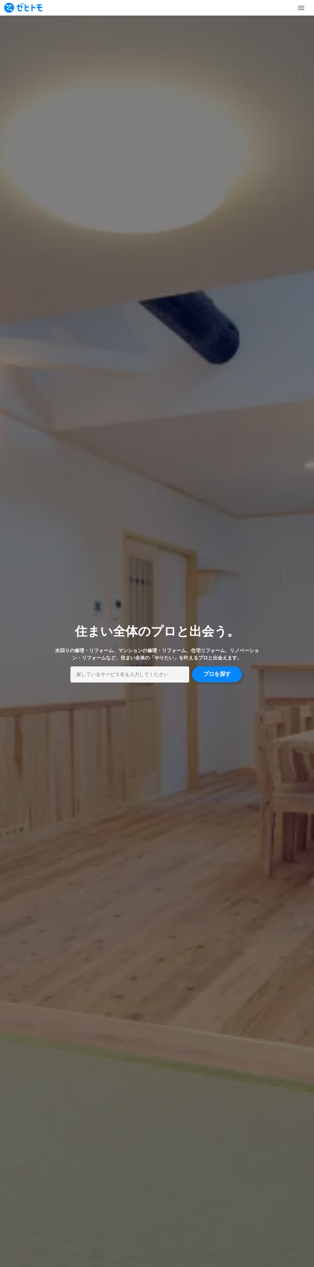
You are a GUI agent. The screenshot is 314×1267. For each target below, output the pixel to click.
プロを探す (217, 674)
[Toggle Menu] (301, 7)
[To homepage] (23, 8)
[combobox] (129, 674)
